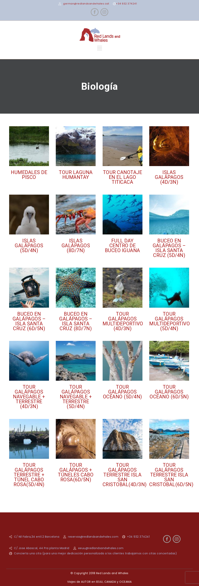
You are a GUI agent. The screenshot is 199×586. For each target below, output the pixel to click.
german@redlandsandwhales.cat (86, 3)
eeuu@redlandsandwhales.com (101, 548)
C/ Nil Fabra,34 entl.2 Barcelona (36, 537)
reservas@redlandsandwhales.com (93, 537)
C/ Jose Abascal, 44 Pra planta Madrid (41, 548)
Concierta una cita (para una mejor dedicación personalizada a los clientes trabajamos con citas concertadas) (95, 553)
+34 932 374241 (126, 3)
